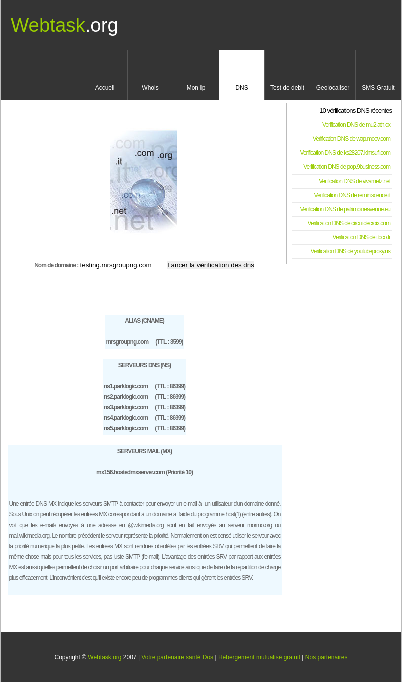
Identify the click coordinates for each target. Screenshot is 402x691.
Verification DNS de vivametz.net (354, 181)
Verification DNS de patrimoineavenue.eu (345, 209)
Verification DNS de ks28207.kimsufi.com (345, 152)
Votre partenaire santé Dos (177, 657)
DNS (241, 87)
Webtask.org (104, 657)
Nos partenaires (326, 657)
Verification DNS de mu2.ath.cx (356, 124)
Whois (150, 87)
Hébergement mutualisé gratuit (259, 657)
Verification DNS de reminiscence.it (352, 195)
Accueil (105, 87)
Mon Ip (196, 87)
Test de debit (287, 87)
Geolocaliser (333, 87)
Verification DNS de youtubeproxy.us (350, 251)
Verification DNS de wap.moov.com (351, 138)
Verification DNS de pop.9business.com (346, 166)
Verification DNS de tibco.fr (361, 237)
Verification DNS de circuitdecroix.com (349, 223)
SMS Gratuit (378, 87)
